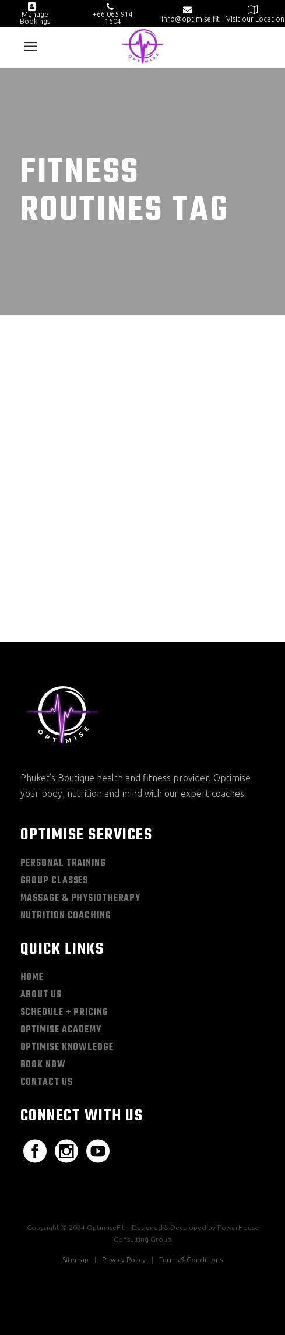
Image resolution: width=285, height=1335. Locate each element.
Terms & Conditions (191, 1259)
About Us (41, 995)
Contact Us (46, 1082)
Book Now (43, 1065)
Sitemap (75, 1259)
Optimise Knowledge (67, 1047)
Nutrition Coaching (65, 915)
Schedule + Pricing (64, 1012)
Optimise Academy (60, 1030)
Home (32, 977)
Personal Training (63, 863)
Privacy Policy (124, 1259)
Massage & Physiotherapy (80, 898)
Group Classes (54, 880)
